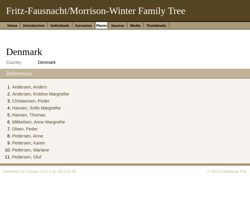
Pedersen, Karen (28, 143)
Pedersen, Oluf (26, 157)
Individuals (59, 25)
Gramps (32, 171)
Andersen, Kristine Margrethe (40, 94)
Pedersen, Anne (27, 136)
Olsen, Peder (25, 129)
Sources (117, 25)
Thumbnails (156, 25)
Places (101, 25)
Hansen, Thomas (28, 115)
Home (12, 25)
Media (135, 25)
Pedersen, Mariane (30, 150)
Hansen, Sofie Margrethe (36, 108)
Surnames (83, 25)
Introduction (34, 25)
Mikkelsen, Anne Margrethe (38, 122)
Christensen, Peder (30, 101)
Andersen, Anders (29, 87)
